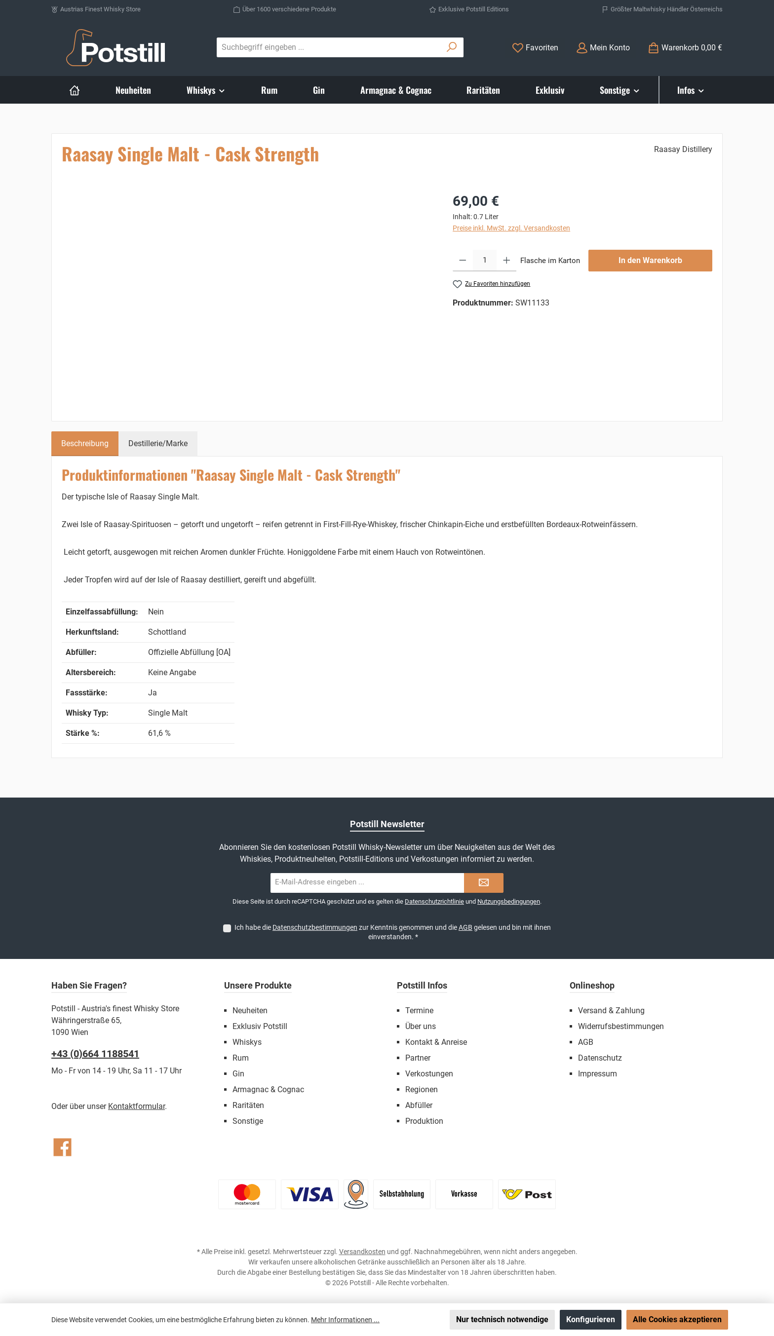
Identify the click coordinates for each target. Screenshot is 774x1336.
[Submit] (483, 883)
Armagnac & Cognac (268, 1089)
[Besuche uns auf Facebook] (62, 1147)
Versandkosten (362, 1252)
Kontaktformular (136, 1106)
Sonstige (247, 1121)
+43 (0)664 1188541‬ (95, 1054)
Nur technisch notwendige (502, 1319)
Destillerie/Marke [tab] (158, 443)
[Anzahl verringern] (463, 260)
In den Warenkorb (650, 260)
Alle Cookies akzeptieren (677, 1319)
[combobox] (329, 47)
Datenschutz (600, 1058)
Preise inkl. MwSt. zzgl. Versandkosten (511, 228)
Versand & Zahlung (611, 1010)
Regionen (421, 1089)
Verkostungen (429, 1073)
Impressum (597, 1073)
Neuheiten (250, 1010)
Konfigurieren (590, 1319)
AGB (465, 927)
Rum (240, 1058)
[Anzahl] (484, 260)
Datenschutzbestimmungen (314, 927)
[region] (247, 297)
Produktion (424, 1121)
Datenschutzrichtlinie (434, 901)
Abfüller (418, 1105)
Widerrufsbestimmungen (621, 1026)
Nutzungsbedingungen (508, 901)
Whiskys (247, 1042)
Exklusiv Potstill (259, 1026)
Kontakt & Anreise (436, 1042)
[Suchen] (452, 47)
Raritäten (248, 1105)
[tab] (84, 443)
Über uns (420, 1026)
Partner (417, 1058)
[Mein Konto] (603, 48)
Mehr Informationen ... (345, 1320)
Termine (419, 1010)
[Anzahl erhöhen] (507, 260)
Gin (238, 1073)
